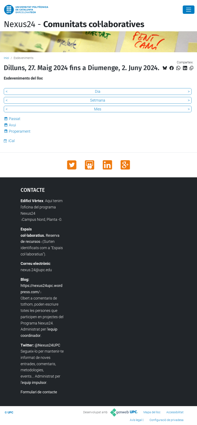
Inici (6, 58)
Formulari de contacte (39, 392)
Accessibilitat (175, 412)
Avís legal (136, 420)
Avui (12, 125)
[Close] (188, 9)
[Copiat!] (191, 68)
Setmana (97, 100)
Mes (97, 109)
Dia (97, 91)
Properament (19, 131)
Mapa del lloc (151, 412)
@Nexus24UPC (47, 345)
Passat (14, 118)
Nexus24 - (74, 24)
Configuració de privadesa (167, 420)
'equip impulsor (33, 382)
